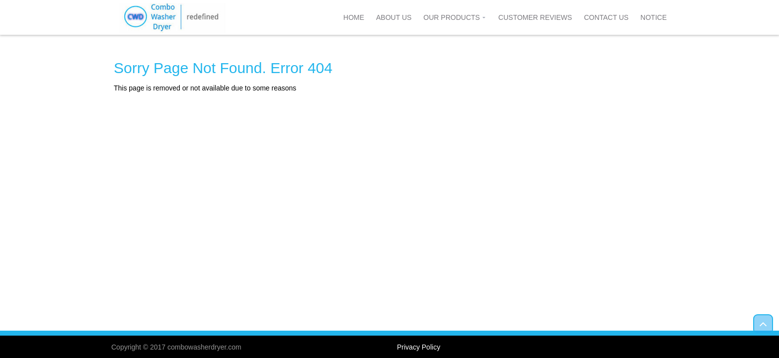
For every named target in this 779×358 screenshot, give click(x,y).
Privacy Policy (418, 347)
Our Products (451, 17)
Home (353, 17)
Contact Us (606, 17)
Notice (653, 17)
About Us (393, 17)
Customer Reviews (535, 17)
